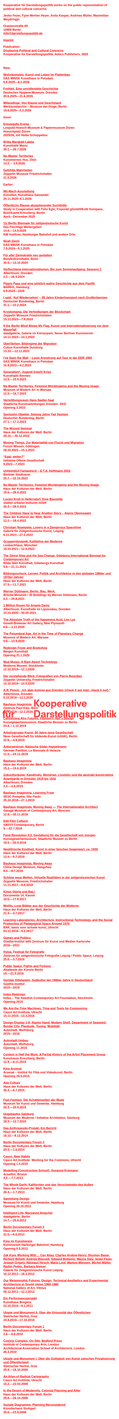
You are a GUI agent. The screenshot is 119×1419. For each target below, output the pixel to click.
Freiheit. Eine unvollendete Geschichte (30, 88)
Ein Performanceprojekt (20, 1298)
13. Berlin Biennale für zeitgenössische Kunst (35, 223)
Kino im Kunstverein (17, 1241)
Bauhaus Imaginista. (18, 792)
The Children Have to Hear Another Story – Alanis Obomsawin (47, 513)
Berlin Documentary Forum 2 (23, 1227)
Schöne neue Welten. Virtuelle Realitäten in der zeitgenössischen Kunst (54, 877)
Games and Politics (17, 938)
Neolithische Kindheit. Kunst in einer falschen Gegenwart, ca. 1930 (50, 849)
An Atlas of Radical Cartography (26, 1376)
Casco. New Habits (16, 1156)
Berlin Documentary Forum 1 (23, 1326)
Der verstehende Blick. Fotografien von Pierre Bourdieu (42, 676)
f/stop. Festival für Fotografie (23, 952)
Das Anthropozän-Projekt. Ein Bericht (29, 1128)
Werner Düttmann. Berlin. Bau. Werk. (29, 591)
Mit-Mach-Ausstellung (18, 191)
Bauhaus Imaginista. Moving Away (27, 863)
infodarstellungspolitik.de (23, 33)
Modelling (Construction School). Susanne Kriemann (40, 1170)
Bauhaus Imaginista (17, 704)
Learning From (43, 792)
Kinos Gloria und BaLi (19, 891)
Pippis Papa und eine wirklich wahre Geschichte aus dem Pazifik (49, 283)
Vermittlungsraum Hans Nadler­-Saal (28, 400)
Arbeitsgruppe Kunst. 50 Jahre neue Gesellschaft (38, 732)
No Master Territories (18, 156)
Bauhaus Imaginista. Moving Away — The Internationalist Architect (50, 807)
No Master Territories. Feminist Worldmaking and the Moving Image (51, 386)
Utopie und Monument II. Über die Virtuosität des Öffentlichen (47, 1312)
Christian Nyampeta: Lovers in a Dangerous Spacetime (42, 527)
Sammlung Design (16, 1198)
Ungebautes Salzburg (18, 1114)
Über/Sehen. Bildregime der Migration (30, 343)
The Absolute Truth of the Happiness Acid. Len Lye (39, 619)
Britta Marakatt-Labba (18, 142)
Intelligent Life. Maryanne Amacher (28, 1213)
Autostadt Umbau (15, 1040)
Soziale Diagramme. (17, 1404)
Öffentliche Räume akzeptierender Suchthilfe (35, 205)
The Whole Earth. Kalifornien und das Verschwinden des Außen (48, 1184)
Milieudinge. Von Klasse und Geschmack (32, 103)
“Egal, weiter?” (14, 456)
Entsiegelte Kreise (16, 124)
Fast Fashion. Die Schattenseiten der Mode (33, 1100)
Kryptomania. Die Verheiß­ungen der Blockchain (37, 311)
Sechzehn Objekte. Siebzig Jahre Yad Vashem (35, 414)
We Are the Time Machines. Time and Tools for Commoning (45, 1008)
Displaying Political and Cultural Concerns (33, 50)
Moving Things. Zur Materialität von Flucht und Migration (43, 442)
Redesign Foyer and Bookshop (25, 648)
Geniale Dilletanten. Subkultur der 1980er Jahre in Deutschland (47, 980)
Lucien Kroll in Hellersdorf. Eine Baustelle (33, 499)
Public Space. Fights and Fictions (27, 966)
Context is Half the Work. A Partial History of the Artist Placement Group (54, 1054)
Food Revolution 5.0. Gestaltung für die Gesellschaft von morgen (49, 835)
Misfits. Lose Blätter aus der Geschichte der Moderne (41, 905)
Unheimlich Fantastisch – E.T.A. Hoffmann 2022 (36, 471)
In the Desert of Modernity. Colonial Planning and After (42, 1390)
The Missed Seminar (17, 428)
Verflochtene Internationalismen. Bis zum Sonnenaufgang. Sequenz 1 (52, 269)
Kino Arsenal (12, 1068)
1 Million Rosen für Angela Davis (26, 605)
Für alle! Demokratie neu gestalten (27, 255)
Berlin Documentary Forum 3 (23, 1142)
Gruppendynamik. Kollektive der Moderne (32, 541)
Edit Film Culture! (15, 821)
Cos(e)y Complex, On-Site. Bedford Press (32, 1340)
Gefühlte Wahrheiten (17, 170)
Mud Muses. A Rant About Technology (30, 662)
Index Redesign (14, 994)
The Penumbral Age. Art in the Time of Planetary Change (43, 633)
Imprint (8, 40)
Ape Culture (11, 1082)
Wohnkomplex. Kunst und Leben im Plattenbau (36, 74)
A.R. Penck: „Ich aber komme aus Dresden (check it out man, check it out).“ (57, 690)
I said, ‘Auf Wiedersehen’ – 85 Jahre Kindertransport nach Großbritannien (55, 297)
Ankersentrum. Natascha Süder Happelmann (34, 746)
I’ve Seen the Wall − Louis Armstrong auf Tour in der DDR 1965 (47, 358)
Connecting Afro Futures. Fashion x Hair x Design (38, 718)
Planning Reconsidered (48, 1404)
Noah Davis (11, 241)
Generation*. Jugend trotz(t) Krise (27, 372)
